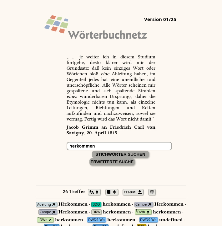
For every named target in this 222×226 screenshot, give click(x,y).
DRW (96, 212)
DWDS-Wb (96, 220)
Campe (141, 204)
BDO (96, 204)
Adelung (44, 204)
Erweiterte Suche (112, 161)
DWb (140, 212)
